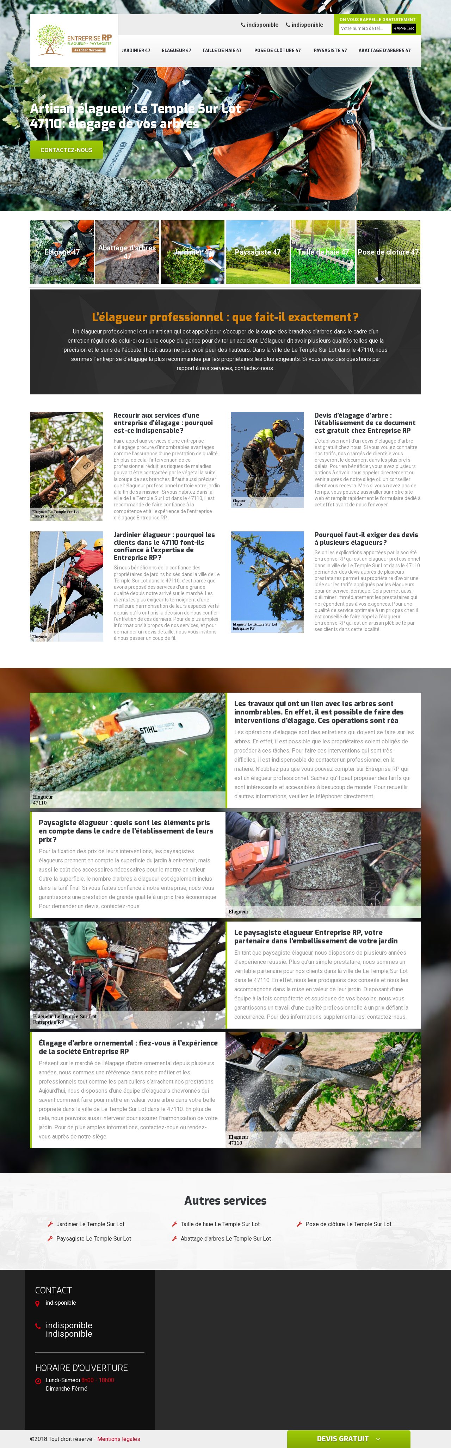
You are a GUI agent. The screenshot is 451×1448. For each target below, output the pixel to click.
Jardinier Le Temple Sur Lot (90, 1224)
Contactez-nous (66, 150)
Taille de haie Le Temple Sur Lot (220, 1224)
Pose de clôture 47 (277, 51)
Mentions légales (118, 1439)
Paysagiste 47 (330, 51)
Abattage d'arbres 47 (385, 51)
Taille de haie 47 (222, 51)
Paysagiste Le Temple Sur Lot (93, 1238)
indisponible (260, 24)
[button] (218, 204)
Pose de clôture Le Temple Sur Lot (348, 1224)
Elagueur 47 (176, 51)
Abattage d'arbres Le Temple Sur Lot (226, 1238)
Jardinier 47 (136, 51)
